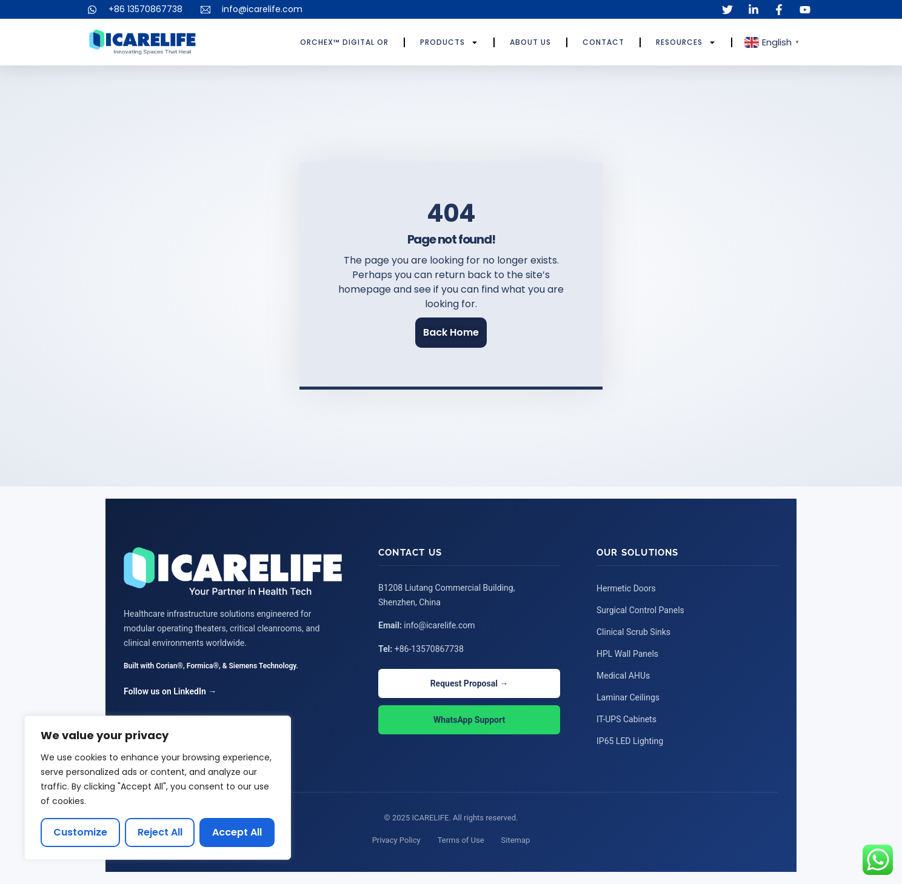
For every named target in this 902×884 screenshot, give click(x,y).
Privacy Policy (396, 840)
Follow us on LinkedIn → (170, 691)
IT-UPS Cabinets (626, 719)
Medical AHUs (623, 675)
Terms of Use (461, 840)
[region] (157, 788)
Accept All (237, 832)
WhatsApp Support (469, 720)
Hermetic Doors (626, 588)
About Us (530, 42)
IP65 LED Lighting (629, 741)
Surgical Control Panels (640, 610)
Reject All (160, 832)
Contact (603, 42)
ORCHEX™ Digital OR (344, 42)
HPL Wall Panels (627, 654)
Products (449, 42)
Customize (80, 832)
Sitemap (515, 840)
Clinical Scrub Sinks (633, 632)
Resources (686, 42)
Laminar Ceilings (628, 697)
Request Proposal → (469, 683)
